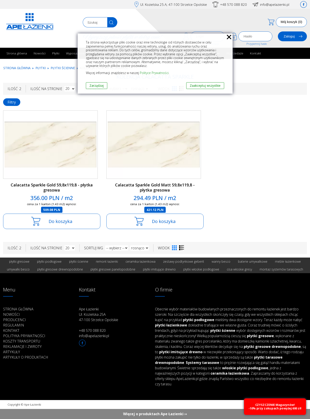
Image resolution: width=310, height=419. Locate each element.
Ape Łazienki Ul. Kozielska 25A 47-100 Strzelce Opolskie (98, 314)
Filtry (12, 102)
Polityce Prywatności (154, 73)
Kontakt (255, 53)
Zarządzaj (96, 85)
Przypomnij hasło (256, 43)
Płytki (55, 53)
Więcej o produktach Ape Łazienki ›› (155, 413)
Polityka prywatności (24, 335)
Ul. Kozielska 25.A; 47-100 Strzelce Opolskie (173, 4)
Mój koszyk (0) (291, 22)
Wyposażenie (75, 53)
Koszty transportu (21, 341)
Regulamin (13, 325)
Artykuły (11, 351)
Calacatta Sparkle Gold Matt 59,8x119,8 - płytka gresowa (155, 187)
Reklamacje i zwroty (22, 346)
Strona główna (16, 53)
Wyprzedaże (234, 53)
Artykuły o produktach (25, 357)
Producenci (14, 319)
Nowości (39, 53)
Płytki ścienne (63, 68)
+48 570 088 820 (233, 4)
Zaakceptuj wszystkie (205, 85)
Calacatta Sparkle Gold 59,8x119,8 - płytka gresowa (52, 187)
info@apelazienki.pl (274, 4)
